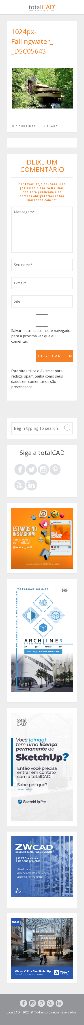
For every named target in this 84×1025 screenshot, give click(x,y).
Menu (75, 7)
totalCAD (13, 1012)
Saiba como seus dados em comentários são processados (37, 381)
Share (52, 126)
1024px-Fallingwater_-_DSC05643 (33, 41)
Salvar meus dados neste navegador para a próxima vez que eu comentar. (41, 336)
